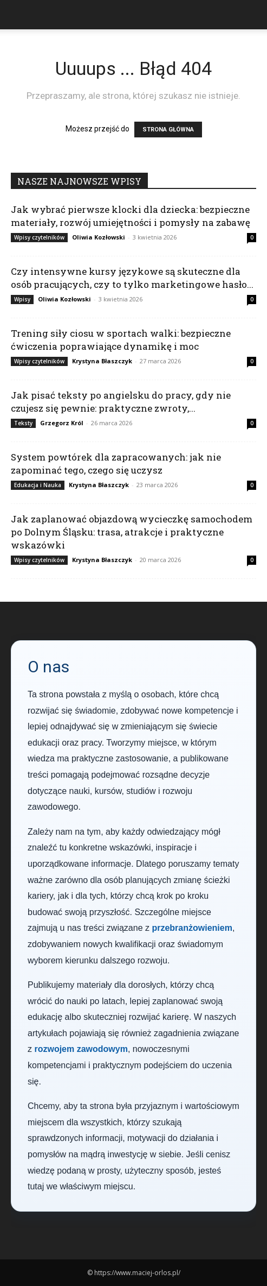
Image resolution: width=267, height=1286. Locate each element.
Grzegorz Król (61, 423)
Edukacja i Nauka (37, 485)
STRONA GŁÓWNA (168, 129)
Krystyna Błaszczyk (102, 361)
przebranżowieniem (192, 927)
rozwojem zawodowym (80, 1049)
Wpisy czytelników (39, 237)
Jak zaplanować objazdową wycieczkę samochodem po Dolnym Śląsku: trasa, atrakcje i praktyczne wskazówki (131, 532)
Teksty (23, 423)
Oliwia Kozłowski (98, 237)
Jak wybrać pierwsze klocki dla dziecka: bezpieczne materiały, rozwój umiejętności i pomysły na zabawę (130, 216)
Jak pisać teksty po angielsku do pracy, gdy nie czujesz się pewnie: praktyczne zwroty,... (121, 401)
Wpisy (22, 299)
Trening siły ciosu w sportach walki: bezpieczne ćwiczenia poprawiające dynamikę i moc (121, 339)
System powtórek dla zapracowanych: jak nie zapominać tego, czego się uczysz (116, 463)
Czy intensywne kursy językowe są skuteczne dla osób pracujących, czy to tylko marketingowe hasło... (132, 278)
